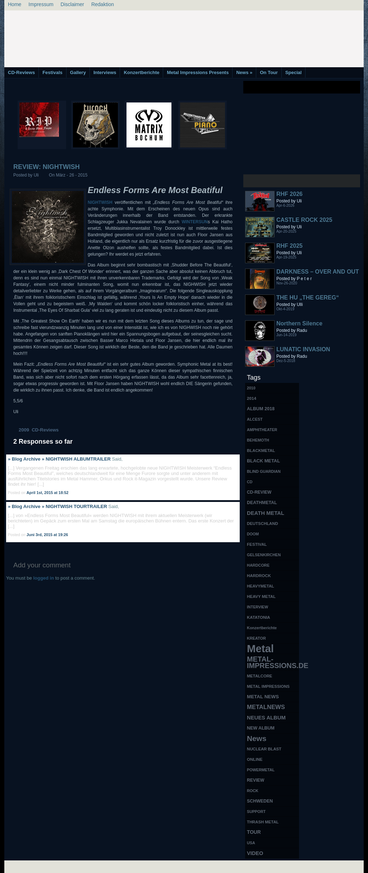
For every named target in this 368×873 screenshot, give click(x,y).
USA (251, 843)
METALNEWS (266, 707)
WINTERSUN (194, 221)
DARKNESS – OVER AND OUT (317, 272)
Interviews (104, 72)
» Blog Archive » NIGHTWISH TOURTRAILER (57, 506)
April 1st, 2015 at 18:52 (48, 492)
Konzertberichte (141, 72)
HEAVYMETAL (260, 586)
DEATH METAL (265, 513)
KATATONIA (258, 617)
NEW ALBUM (261, 728)
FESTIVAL (257, 544)
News (244, 72)
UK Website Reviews (307, 866)
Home (14, 4)
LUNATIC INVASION (303, 349)
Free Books (34, 866)
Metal (260, 649)
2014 (251, 398)
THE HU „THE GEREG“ (307, 297)
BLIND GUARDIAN (264, 471)
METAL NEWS (263, 696)
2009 (24, 430)
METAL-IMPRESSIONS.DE (273, 662)
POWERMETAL (261, 770)
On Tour (269, 72)
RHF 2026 (289, 194)
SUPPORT (256, 811)
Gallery (78, 72)
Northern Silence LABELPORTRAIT (300, 326)
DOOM (253, 534)
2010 (251, 388)
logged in (43, 578)
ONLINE (254, 759)
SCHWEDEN (260, 801)
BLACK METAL (263, 460)
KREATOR (256, 638)
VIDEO (255, 853)
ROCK (252, 791)
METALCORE (259, 676)
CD (249, 482)
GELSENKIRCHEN (264, 555)
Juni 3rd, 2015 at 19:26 (47, 535)
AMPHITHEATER (262, 430)
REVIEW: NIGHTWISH (46, 166)
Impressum (40, 4)
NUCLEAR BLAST (264, 749)
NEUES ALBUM (266, 718)
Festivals (52, 72)
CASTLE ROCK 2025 (304, 220)
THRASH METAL (263, 822)
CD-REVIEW (259, 492)
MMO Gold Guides (265, 866)
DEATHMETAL (262, 502)
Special (293, 72)
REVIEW (255, 780)
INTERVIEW (257, 607)
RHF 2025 (289, 246)
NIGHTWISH (100, 202)
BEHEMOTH (258, 440)
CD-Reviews (21, 72)
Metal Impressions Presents (198, 72)
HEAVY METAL (261, 596)
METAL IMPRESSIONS (268, 686)
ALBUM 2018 (261, 408)
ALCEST (255, 419)
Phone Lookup (345, 866)
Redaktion (102, 4)
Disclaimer (72, 4)
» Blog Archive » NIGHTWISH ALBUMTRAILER (59, 459)
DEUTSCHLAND (262, 523)
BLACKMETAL (261, 450)
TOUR (254, 832)
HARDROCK (259, 575)
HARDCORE (258, 565)
